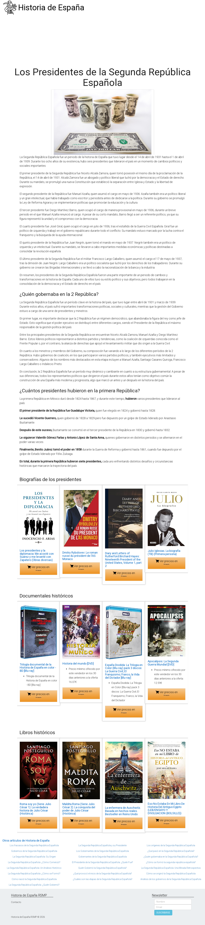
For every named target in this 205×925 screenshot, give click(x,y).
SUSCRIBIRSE (163, 912)
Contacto (16, 902)
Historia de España (51, 7)
